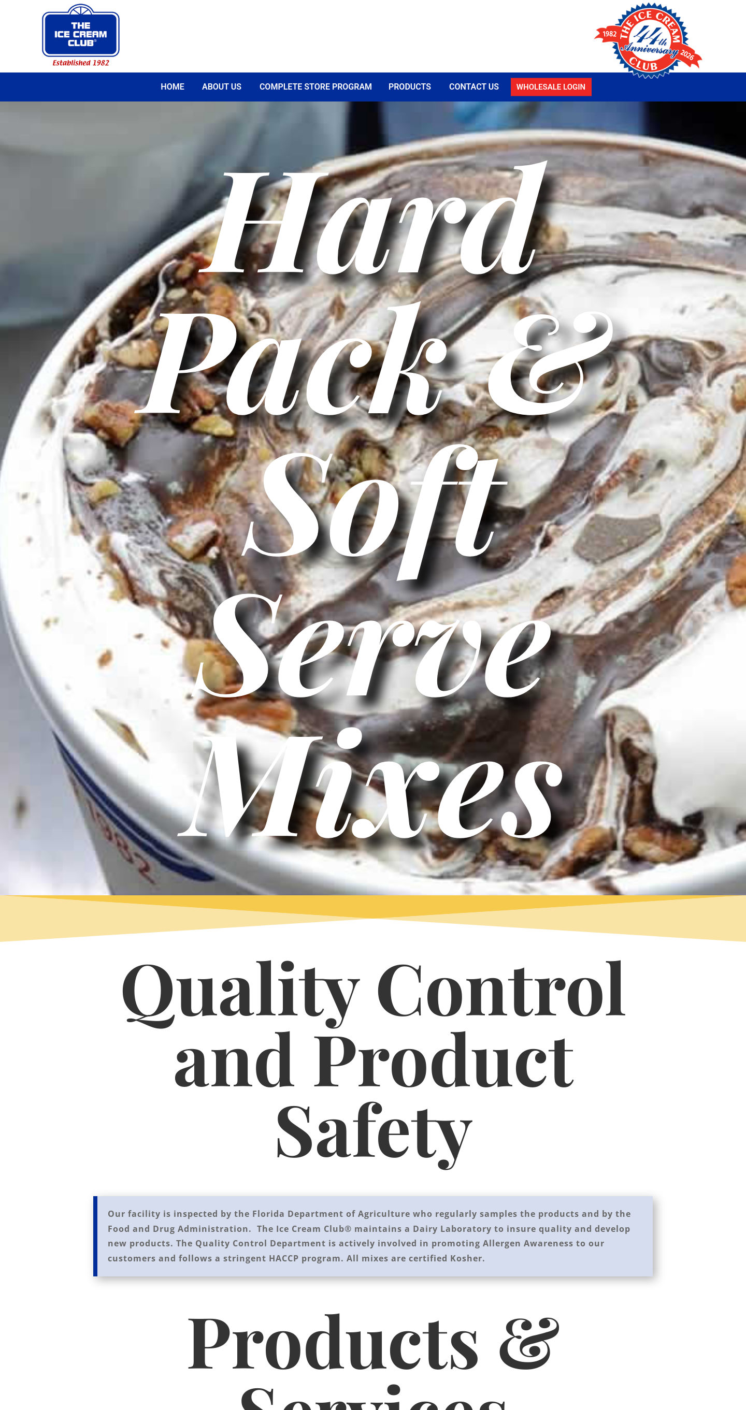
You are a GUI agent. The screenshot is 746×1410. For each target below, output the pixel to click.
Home (172, 87)
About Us (221, 87)
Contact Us (474, 87)
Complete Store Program (316, 87)
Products (410, 87)
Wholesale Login (551, 86)
